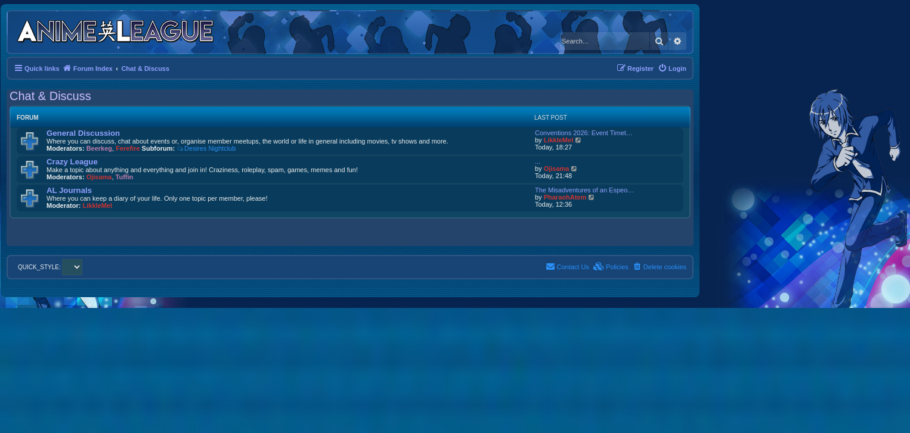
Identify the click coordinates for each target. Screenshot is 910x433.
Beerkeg (99, 148)
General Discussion (83, 133)
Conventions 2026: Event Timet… (584, 132)
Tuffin (125, 176)
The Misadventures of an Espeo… (584, 190)
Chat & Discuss (50, 95)
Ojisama (99, 176)
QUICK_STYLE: (50, 267)
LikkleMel (559, 140)
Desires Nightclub (206, 148)
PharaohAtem (565, 197)
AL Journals (69, 190)
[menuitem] (672, 68)
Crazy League (72, 161)
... (537, 161)
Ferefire (128, 148)
